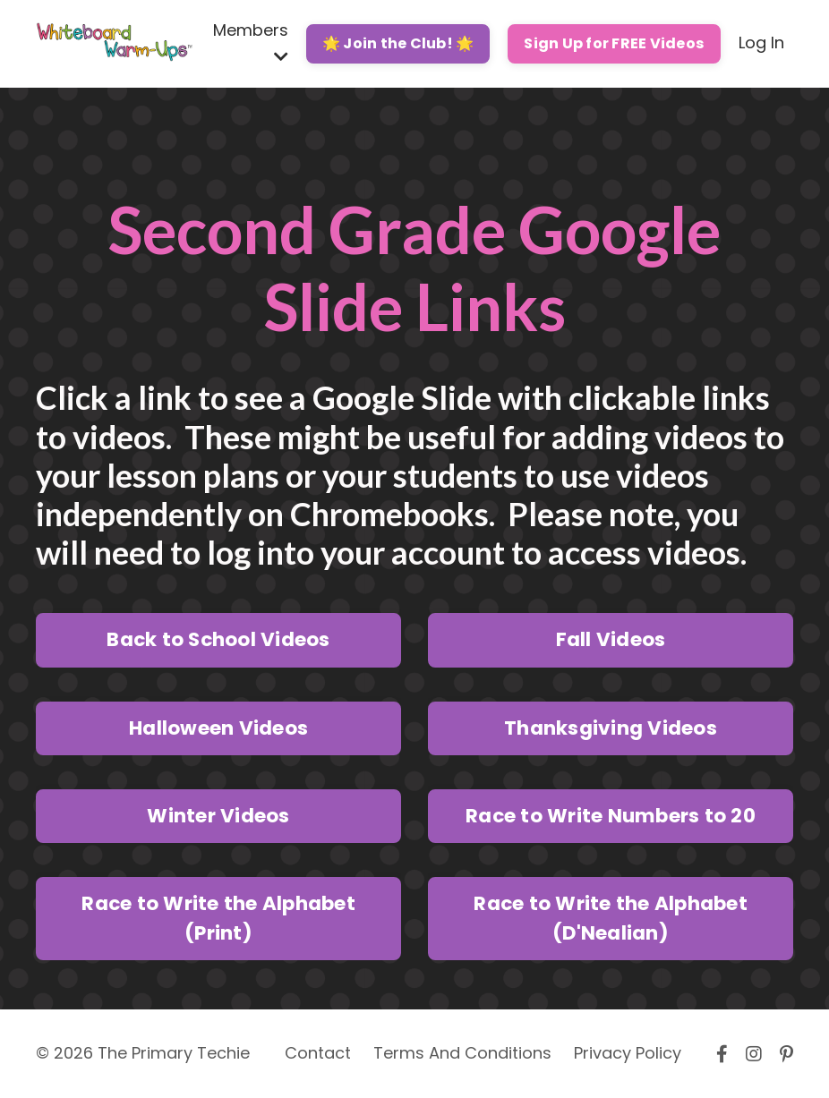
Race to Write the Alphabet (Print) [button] (218, 917)
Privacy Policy (627, 1053)
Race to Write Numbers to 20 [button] (611, 816)
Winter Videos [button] (218, 816)
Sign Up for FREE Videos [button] (614, 43)
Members (250, 41)
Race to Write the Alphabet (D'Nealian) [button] (611, 917)
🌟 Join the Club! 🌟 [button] (398, 43)
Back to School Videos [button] (218, 639)
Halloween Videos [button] (218, 728)
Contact (318, 1053)
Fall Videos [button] (611, 639)
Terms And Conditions (462, 1053)
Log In (761, 42)
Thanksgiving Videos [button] (610, 728)
